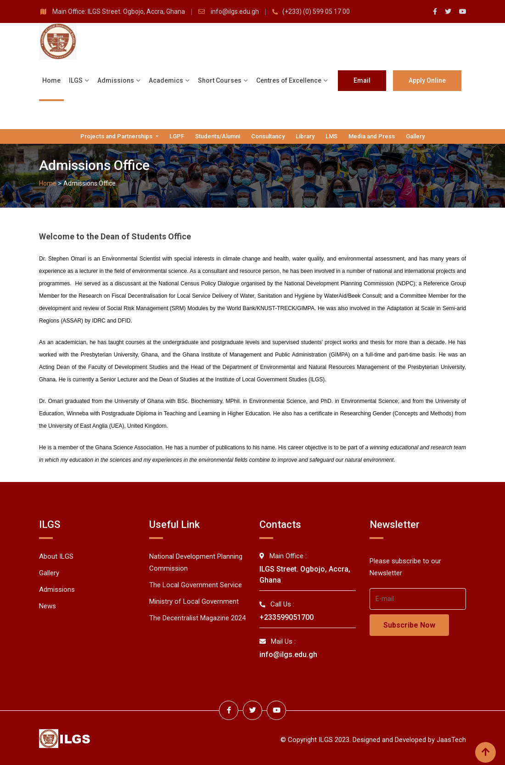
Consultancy (268, 136)
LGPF (176, 136)
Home (51, 80)
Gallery (415, 136)
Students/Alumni (217, 136)
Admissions (115, 80)
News (47, 606)
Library (305, 136)
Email (362, 80)
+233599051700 (286, 617)
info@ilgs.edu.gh (235, 11)
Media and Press (371, 136)
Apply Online (427, 80)
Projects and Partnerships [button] (117, 136)
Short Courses (219, 80)
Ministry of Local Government (194, 601)
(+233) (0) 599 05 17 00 (316, 11)
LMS (331, 136)
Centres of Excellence (288, 80)
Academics (166, 80)
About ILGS (56, 556)
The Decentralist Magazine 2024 (197, 618)
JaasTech (451, 738)
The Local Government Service (195, 585)
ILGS (76, 80)
